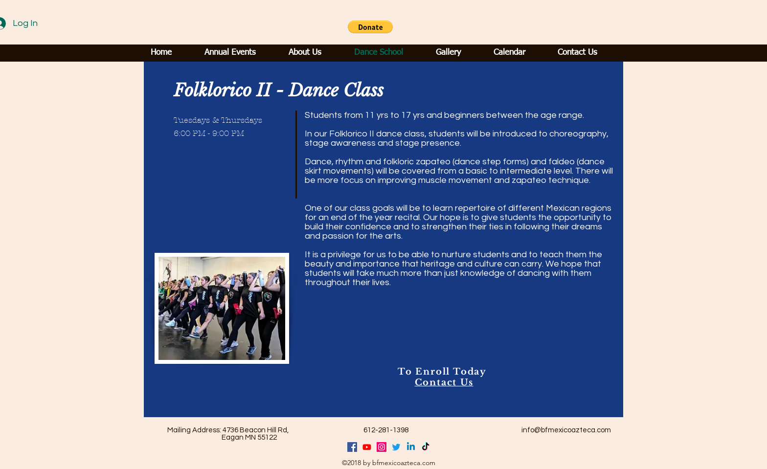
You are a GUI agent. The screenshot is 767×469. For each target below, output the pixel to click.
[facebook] (352, 447)
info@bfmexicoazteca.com (566, 430)
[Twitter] (396, 447)
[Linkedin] (411, 447)
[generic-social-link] (381, 447)
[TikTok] (425, 447)
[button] (370, 27)
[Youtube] (367, 447)
